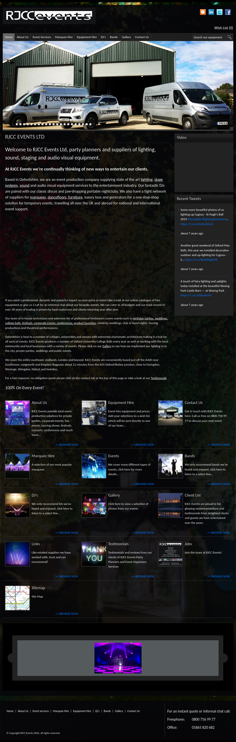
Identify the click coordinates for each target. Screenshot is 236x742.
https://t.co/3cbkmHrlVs (196, 295)
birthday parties (143, 318)
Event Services (42, 37)
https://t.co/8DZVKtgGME (201, 259)
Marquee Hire (64, 37)
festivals (27, 323)
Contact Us (142, 37)
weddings (161, 318)
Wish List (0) (223, 28)
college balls (13, 323)
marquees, (38, 197)
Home (9, 37)
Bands (114, 37)
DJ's (103, 37)
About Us (22, 37)
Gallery (126, 37)
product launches (85, 323)
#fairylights (195, 219)
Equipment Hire (87, 37)
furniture (75, 197)
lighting (147, 179)
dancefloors (57, 197)
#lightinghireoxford (214, 219)
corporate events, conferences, (53, 323)
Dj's (97, 711)
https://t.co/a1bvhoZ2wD (197, 224)
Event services (41, 711)
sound (24, 185)
